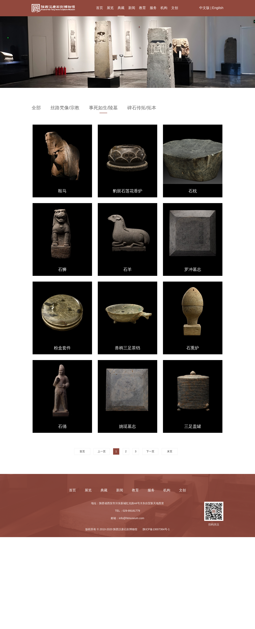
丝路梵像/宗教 (64, 107)
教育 (142, 8)
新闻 (131, 8)
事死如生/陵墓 (103, 107)
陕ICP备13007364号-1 (156, 529)
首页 (99, 8)
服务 (153, 8)
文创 (174, 8)
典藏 (121, 8)
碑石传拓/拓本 (141, 107)
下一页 (150, 451)
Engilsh (217, 8)
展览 (110, 8)
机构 (163, 8)
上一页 (102, 451)
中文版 (204, 8)
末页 (169, 451)
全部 (36, 107)
